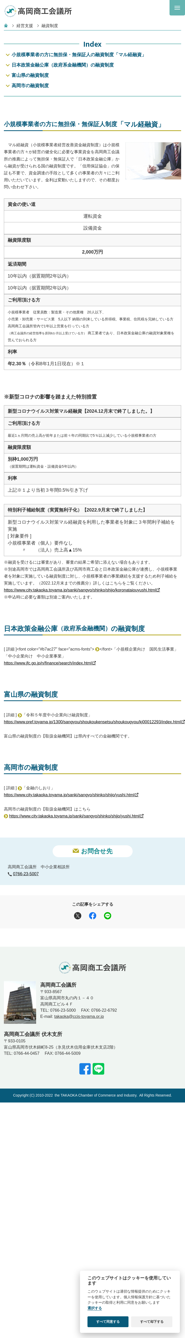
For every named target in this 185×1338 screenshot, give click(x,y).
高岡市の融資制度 (30, 85)
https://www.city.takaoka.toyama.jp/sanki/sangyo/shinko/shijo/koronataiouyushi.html (80, 635)
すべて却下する (152, 1322)
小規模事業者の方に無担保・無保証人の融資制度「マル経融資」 (79, 54)
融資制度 (50, 25)
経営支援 (25, 25)
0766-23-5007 (26, 919)
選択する (94, 1308)
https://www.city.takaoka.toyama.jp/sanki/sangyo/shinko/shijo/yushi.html (69, 840)
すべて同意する (108, 1322)
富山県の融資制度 (30, 75)
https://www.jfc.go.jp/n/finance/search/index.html (48, 708)
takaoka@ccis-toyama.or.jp (79, 1061)
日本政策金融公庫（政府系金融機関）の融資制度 (63, 65)
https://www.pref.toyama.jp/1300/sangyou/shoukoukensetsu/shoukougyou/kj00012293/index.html (92, 767)
